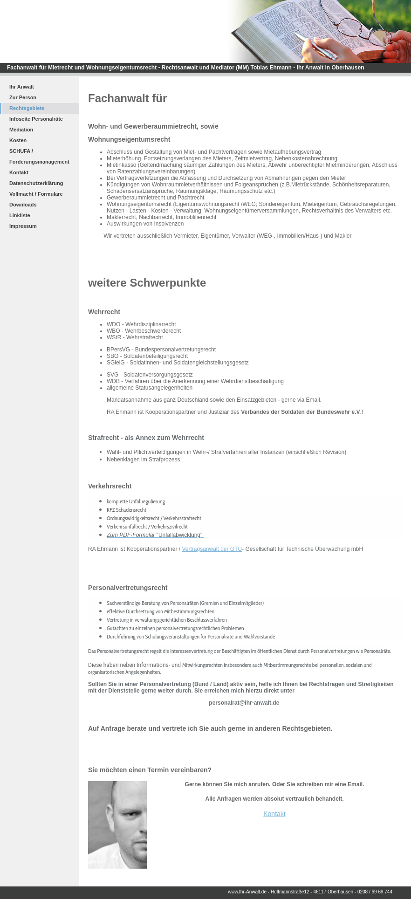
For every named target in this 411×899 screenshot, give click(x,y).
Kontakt (18, 172)
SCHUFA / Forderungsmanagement (39, 156)
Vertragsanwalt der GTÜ (212, 549)
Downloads (23, 204)
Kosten (18, 140)
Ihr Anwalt (21, 86)
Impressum (23, 226)
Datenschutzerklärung (36, 183)
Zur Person (22, 97)
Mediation (21, 129)
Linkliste (19, 215)
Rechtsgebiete (26, 108)
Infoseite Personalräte (36, 119)
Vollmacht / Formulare (36, 194)
